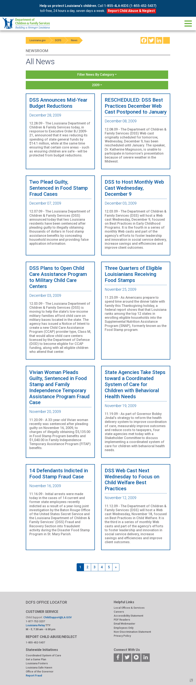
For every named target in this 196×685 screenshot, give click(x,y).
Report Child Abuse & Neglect (131, 11)
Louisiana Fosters (37, 663)
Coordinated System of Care (43, 655)
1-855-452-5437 (35, 642)
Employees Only (123, 627)
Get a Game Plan (36, 659)
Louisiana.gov (38, 40)
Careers (119, 611)
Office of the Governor (39, 671)
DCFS (60, 40)
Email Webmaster (124, 623)
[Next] (115, 567)
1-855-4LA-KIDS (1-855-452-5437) (130, 6)
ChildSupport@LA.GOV (57, 617)
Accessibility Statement (128, 615)
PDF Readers (122, 619)
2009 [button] (95, 85)
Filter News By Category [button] (95, 75)
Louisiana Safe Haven (39, 667)
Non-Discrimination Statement (132, 631)
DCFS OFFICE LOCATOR (46, 602)
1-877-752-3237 (35, 621)
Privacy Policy (122, 635)
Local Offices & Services (129, 607)
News (76, 40)
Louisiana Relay (35, 625)
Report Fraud (34, 675)
